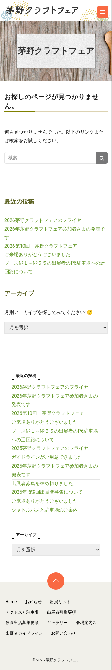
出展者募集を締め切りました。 (45, 483)
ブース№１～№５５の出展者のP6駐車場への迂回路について (55, 435)
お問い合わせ (63, 633)
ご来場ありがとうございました (37, 254)
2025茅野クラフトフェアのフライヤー (52, 448)
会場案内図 (86, 622)
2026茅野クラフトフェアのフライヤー (45, 220)
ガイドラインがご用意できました (47, 457)
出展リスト (60, 601)
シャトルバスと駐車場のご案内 (45, 510)
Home (11, 601)
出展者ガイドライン (24, 633)
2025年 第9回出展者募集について (47, 492)
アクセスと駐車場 (22, 612)
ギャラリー (57, 622)
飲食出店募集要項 (22, 622)
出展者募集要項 (61, 612)
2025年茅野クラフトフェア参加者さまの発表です (55, 470)
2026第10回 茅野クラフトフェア (40, 246)
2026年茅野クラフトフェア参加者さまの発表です (55, 400)
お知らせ (33, 601)
